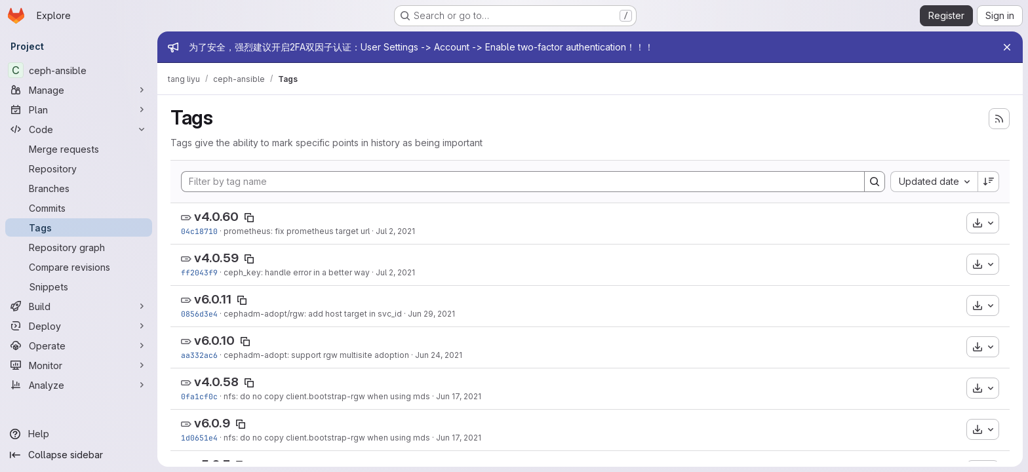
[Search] (874, 181)
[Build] (78, 306)
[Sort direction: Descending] (988, 181)
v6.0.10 (214, 340)
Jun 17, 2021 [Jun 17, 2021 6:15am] (458, 396)
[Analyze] (78, 385)
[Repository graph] (78, 247)
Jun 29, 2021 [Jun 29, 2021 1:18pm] (431, 314)
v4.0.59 (216, 258)
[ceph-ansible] (78, 70)
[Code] (78, 129)
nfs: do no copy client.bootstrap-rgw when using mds (327, 396)
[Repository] (78, 168)
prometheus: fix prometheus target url (297, 231)
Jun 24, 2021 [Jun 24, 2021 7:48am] (438, 355)
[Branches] (78, 188)
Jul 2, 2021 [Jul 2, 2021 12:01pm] (395, 272)
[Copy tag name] (249, 218)
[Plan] (78, 109)
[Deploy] (78, 326)
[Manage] (78, 90)
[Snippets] (78, 286)
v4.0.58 (216, 381)
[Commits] (78, 208)
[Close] (1007, 47)
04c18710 (199, 231)
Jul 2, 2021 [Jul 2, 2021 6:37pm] (395, 231)
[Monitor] (78, 365)
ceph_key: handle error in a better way (297, 272)
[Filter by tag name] (523, 181)
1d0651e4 (199, 437)
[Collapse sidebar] (78, 455)
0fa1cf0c (199, 396)
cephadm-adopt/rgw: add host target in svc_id (313, 314)
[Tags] (78, 227)
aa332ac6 (199, 355)
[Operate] (78, 345)
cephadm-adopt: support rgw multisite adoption (316, 355)
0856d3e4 (199, 314)
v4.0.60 (216, 216)
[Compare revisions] (78, 267)
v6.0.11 (212, 299)
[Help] (78, 434)
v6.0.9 (212, 423)
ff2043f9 (199, 272)
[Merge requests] (78, 149)
